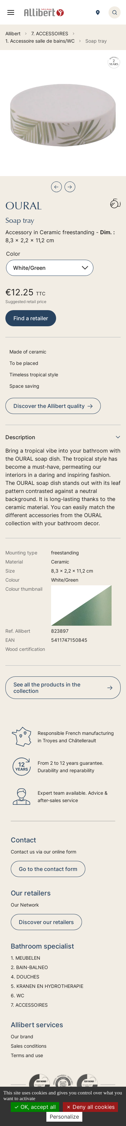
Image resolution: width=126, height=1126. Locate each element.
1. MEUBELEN (25, 958)
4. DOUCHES (25, 976)
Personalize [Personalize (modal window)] (64, 1116)
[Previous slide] (56, 186)
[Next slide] (70, 186)
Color (13, 253)
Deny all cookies (90, 1106)
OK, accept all (35, 1106)
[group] (63, 113)
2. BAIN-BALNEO (29, 967)
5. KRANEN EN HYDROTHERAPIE (47, 986)
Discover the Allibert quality (53, 406)
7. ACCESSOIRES (29, 1005)
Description (63, 437)
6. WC (17, 995)
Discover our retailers (46, 922)
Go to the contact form (48, 869)
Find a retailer (30, 318)
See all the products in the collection (63, 687)
